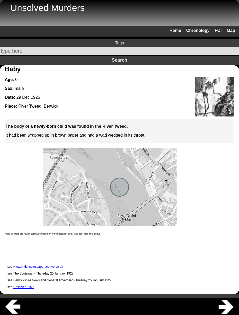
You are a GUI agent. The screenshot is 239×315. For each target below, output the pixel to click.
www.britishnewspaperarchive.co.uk (38, 267)
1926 (35, 97)
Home (175, 30)
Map (231, 30)
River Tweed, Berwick (38, 106)
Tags (119, 43)
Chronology (198, 30)
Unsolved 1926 (23, 287)
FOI (218, 30)
